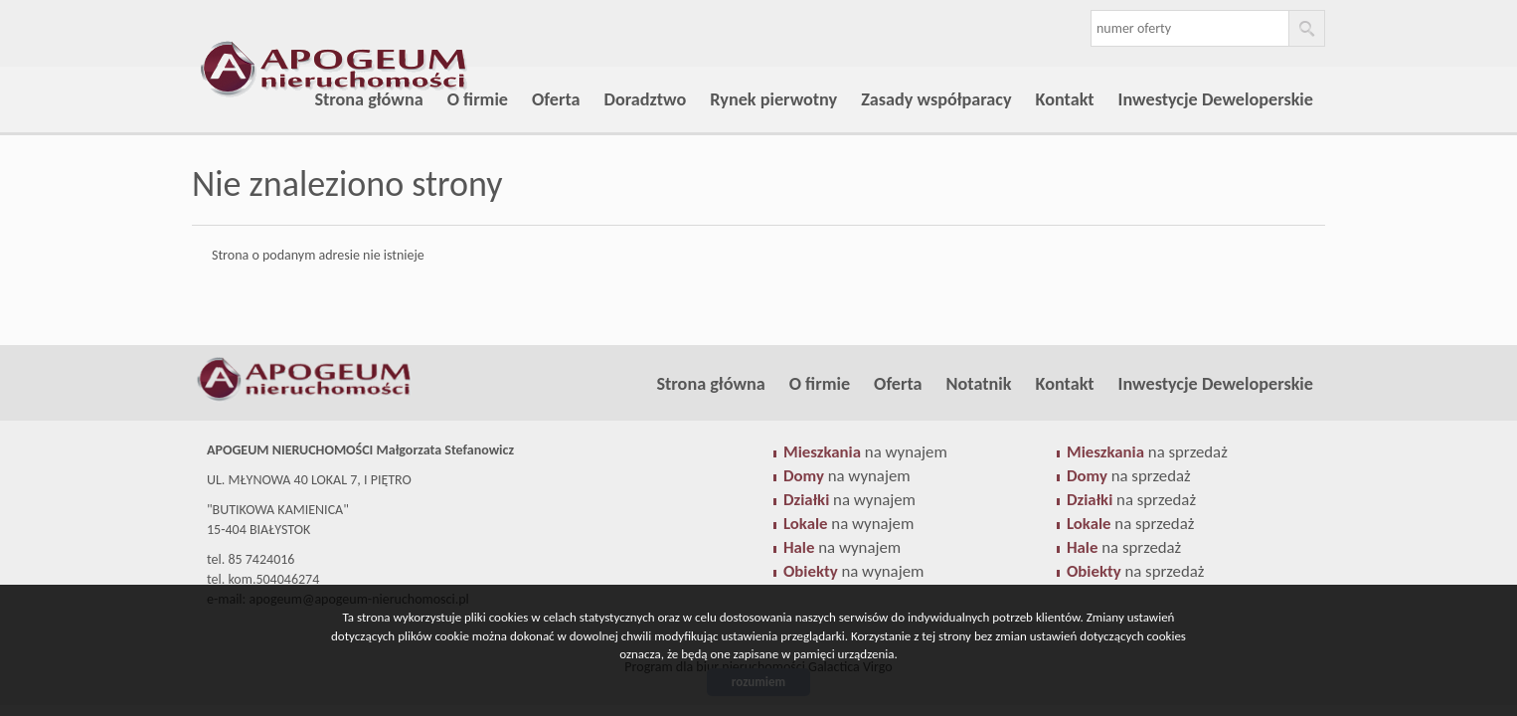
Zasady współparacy (936, 99)
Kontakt (1065, 99)
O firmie (477, 99)
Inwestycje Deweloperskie (1215, 99)
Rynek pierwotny (773, 99)
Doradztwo (645, 99)
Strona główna (368, 99)
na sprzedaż (1147, 452)
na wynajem (865, 452)
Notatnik (979, 384)
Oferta (556, 99)
